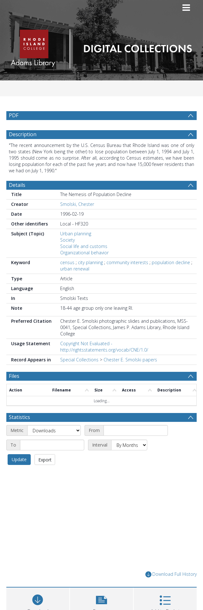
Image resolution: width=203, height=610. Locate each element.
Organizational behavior (84, 253)
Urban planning (75, 234)
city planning (90, 262)
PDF (13, 115)
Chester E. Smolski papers (130, 360)
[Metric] (54, 430)
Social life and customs (83, 246)
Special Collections (79, 360)
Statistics (19, 417)
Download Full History (171, 574)
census (67, 262)
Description (22, 134)
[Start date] (136, 430)
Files (14, 375)
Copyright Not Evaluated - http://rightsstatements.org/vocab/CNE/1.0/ (104, 346)
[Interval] (129, 445)
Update (19, 459)
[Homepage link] (101, 47)
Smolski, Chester (77, 204)
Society (67, 240)
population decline (171, 262)
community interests (127, 262)
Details (17, 184)
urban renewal (74, 269)
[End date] (52, 445)
